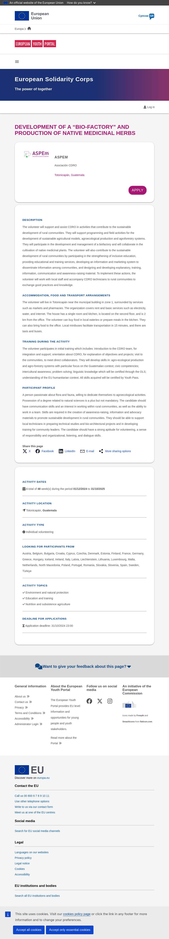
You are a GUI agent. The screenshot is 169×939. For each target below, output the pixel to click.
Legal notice (22, 863)
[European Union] (29, 773)
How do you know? (81, 2)
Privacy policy (23, 857)
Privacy (19, 707)
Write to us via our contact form (34, 806)
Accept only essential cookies (69, 929)
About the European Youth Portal (66, 688)
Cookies (20, 868)
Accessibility (22, 718)
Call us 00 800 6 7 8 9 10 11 (32, 795)
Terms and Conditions (28, 713)
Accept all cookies (28, 929)
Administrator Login (27, 724)
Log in (151, 107)
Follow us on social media (102, 688)
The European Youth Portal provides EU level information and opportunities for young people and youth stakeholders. (65, 714)
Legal (19, 842)
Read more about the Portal (64, 740)
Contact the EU (26, 786)
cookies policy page (77, 914)
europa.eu (43, 777)
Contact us (21, 702)
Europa (19, 28)
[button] (27, 451)
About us (20, 696)
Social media (25, 821)
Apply (137, 190)
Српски (146, 16)
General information (30, 686)
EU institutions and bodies (36, 886)
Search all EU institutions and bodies (37, 895)
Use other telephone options (32, 801)
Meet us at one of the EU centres (35, 812)
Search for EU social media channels (37, 831)
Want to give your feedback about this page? (83, 666)
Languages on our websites (32, 852)
